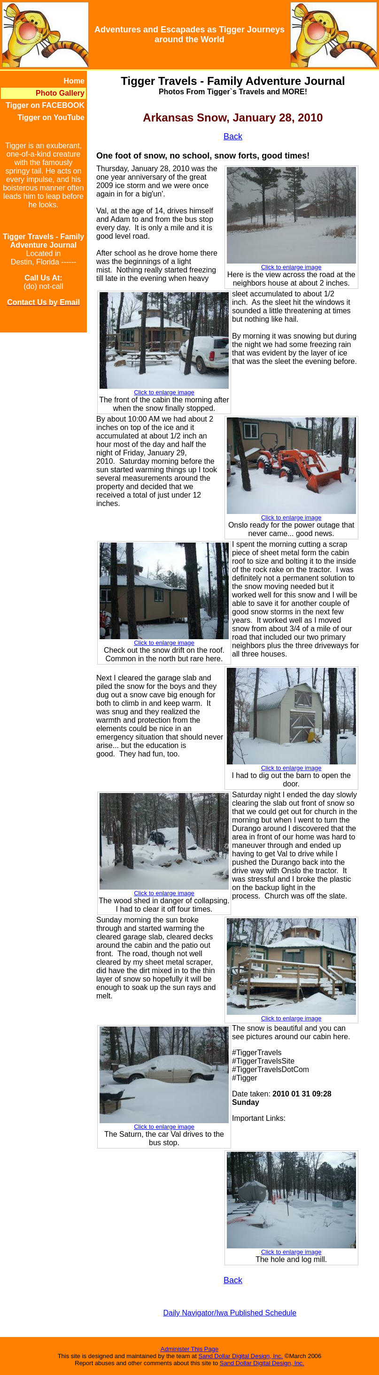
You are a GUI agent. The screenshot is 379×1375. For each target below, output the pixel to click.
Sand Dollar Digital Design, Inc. (241, 1356)
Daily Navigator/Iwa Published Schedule (229, 1313)
